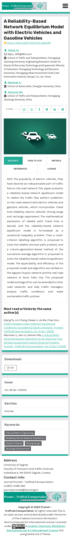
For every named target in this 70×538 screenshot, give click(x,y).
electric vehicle (14, 443)
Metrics (56, 160)
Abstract (13, 160)
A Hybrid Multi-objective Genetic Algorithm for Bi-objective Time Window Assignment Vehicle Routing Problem (33, 339)
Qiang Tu (11, 50)
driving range (33, 443)
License (51, 168)
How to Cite (35, 160)
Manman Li (12, 82)
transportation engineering (19, 433)
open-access (16, 514)
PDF (12, 367)
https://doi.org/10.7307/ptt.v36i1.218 (27, 42)
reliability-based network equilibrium (25, 438)
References (20, 168)
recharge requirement (17, 448)
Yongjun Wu (13, 92)
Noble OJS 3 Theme (38, 534)
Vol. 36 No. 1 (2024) (15, 390)
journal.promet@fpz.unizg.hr (21, 489)
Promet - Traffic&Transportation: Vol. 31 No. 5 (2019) (35, 346)
